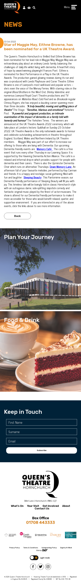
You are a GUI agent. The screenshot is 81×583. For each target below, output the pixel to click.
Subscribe (41, 450)
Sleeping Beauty (32, 177)
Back (17, 220)
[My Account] (24, 7)
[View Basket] (29, 7)
